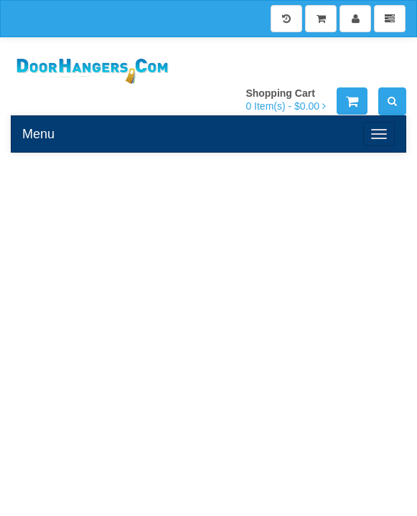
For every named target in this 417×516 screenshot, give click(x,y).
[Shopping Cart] (321, 18)
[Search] (392, 101)
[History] (286, 18)
